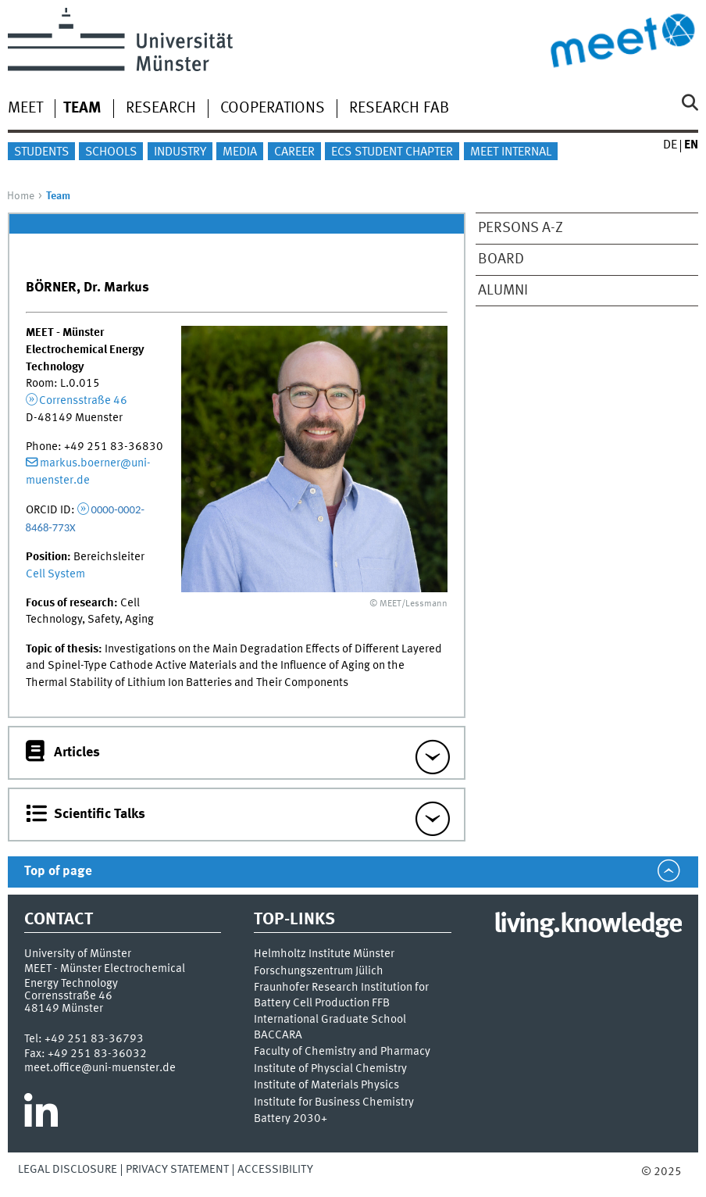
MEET (25, 108)
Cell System (55, 574)
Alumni (503, 291)
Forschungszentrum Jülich (318, 971)
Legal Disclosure (67, 1169)
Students (41, 152)
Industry (180, 152)
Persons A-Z (520, 228)
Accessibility (275, 1169)
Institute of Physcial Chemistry (330, 1069)
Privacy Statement (177, 1169)
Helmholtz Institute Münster (324, 954)
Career (294, 152)
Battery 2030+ (290, 1119)
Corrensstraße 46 (83, 401)
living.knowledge (588, 925)
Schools (111, 152)
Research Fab (399, 108)
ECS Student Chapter (392, 152)
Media (240, 152)
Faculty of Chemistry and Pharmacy (342, 1052)
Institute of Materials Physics (326, 1086)
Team (82, 108)
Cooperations (272, 108)
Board (501, 259)
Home (20, 196)
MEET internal (510, 152)
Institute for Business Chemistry (334, 1103)
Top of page (58, 871)
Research (161, 108)
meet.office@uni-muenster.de (100, 1068)
